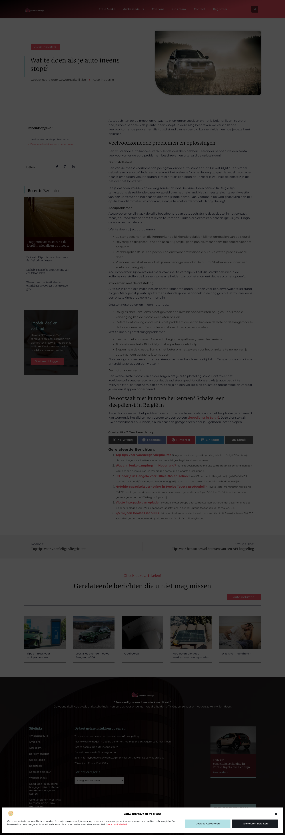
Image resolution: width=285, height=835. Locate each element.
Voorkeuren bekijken (255, 823)
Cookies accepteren (208, 823)
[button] (276, 814)
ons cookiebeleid (117, 824)
